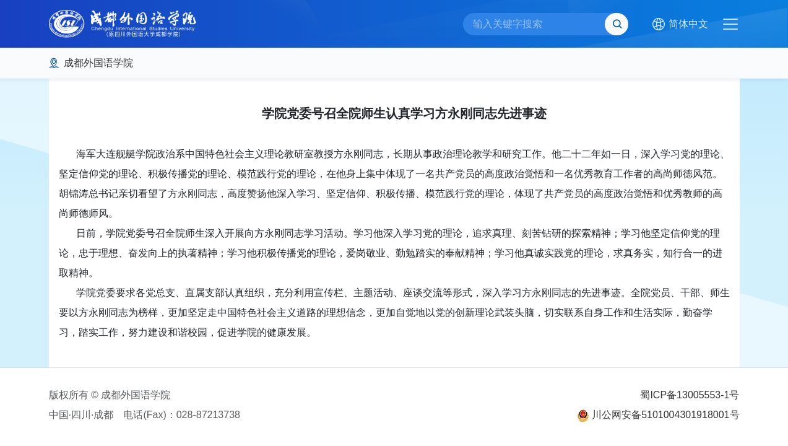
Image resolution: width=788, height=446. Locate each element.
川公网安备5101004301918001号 (665, 414)
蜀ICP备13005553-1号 (689, 395)
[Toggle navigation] (730, 24)
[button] (679, 24)
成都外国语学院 (98, 63)
